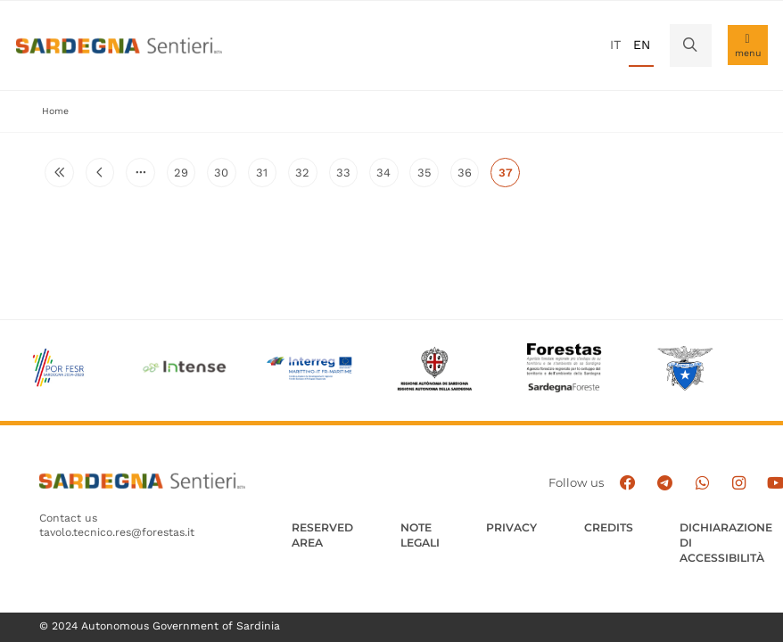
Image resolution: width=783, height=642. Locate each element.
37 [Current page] (509, 176)
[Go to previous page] (100, 172)
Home (55, 111)
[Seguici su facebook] (628, 483)
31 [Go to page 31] (266, 176)
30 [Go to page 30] (224, 176)
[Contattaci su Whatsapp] (702, 483)
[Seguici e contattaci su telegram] (665, 483)
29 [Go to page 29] (184, 176)
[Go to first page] (59, 172)
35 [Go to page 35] (428, 176)
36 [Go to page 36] (468, 176)
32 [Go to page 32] (306, 176)
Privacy (511, 527)
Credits (608, 527)
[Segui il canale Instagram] (739, 483)
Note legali (420, 535)
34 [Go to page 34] (387, 176)
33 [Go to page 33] (347, 176)
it (615, 44)
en (641, 44)
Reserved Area (322, 535)
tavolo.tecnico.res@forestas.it (116, 532)
